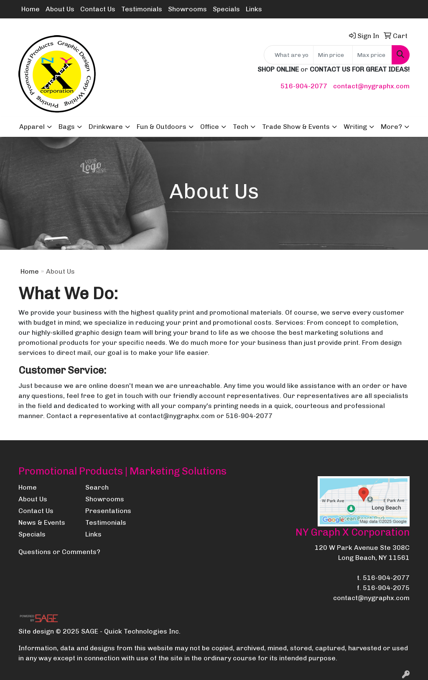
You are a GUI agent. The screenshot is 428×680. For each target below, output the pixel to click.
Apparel (32, 127)
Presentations (108, 511)
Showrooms (187, 9)
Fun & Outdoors (161, 127)
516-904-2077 (303, 86)
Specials (226, 9)
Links (254, 9)
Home (30, 9)
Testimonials (141, 9)
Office (209, 127)
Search (97, 487)
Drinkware (106, 127)
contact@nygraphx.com (371, 86)
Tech (240, 127)
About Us (60, 9)
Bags (67, 127)
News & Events (41, 522)
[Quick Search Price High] (372, 54)
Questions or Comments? (59, 552)
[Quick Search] (288, 54)
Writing (355, 127)
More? (391, 127)
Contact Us (97, 9)
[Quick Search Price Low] (333, 54)
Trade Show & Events (296, 127)
